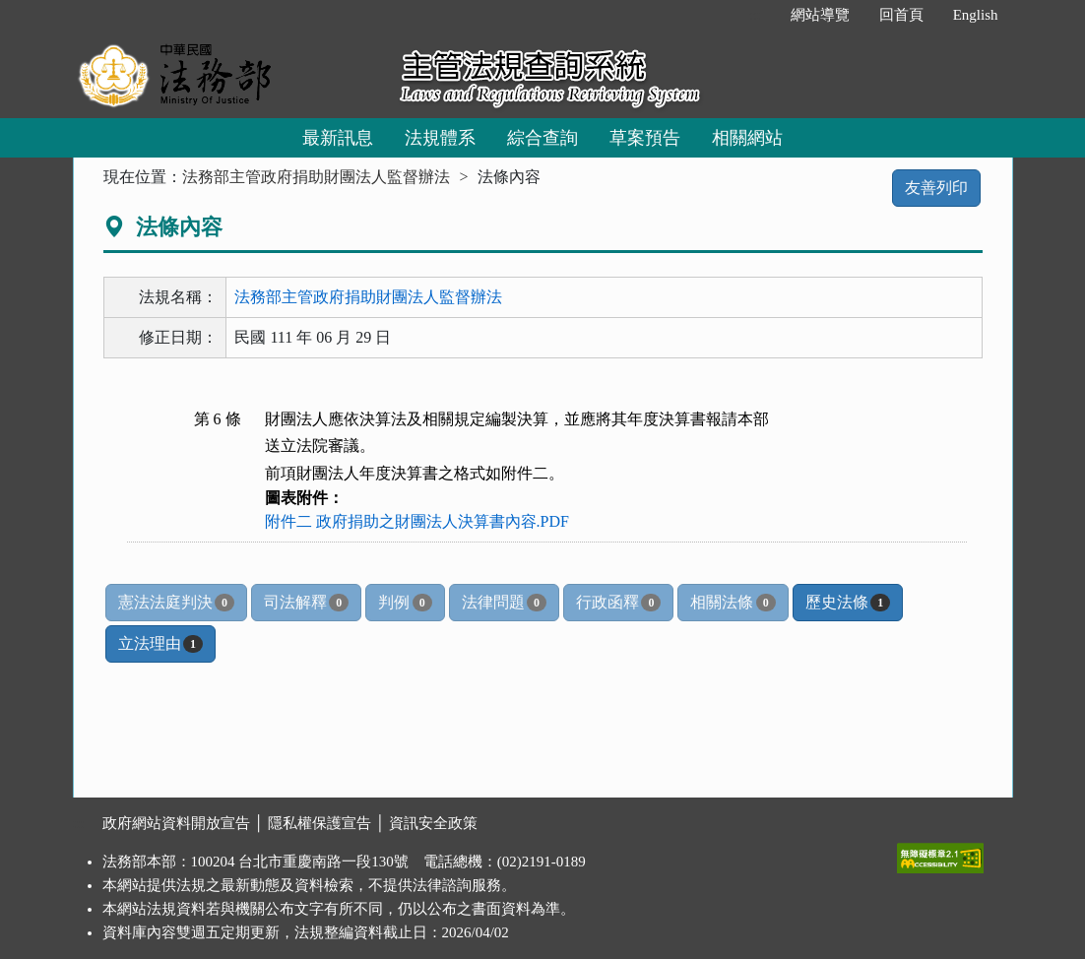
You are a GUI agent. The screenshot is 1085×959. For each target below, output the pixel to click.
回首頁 (901, 15)
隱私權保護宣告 (319, 823)
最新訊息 (337, 138)
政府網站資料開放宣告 (176, 823)
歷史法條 (847, 602)
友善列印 (936, 187)
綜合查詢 (542, 138)
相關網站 (747, 138)
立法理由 (160, 644)
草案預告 (644, 138)
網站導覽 (820, 15)
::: (754, 15)
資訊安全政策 (433, 823)
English (975, 15)
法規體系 (440, 138)
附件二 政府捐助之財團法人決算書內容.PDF (417, 521)
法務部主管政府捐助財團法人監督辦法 (316, 176)
